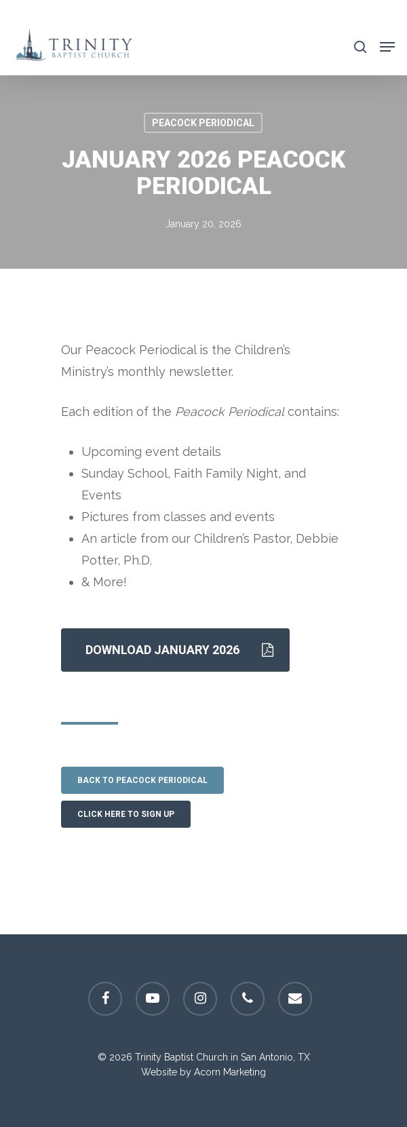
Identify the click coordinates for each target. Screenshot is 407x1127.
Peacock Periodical (203, 122)
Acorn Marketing (230, 1072)
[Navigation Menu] (387, 46)
